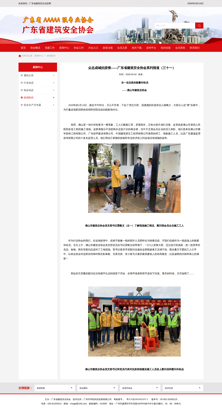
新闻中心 (64, 47)
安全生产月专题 (38, 105)
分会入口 (93, 47)
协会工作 (79, 47)
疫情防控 (51, 55)
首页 (23, 47)
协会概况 (35, 47)
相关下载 (137, 47)
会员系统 (180, 47)
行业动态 (38, 83)
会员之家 (122, 47)
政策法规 (108, 47)
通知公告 (38, 75)
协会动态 (38, 90)
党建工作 (50, 47)
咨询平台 (151, 47)
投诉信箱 (166, 47)
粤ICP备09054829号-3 (137, 399)
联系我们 (195, 47)
